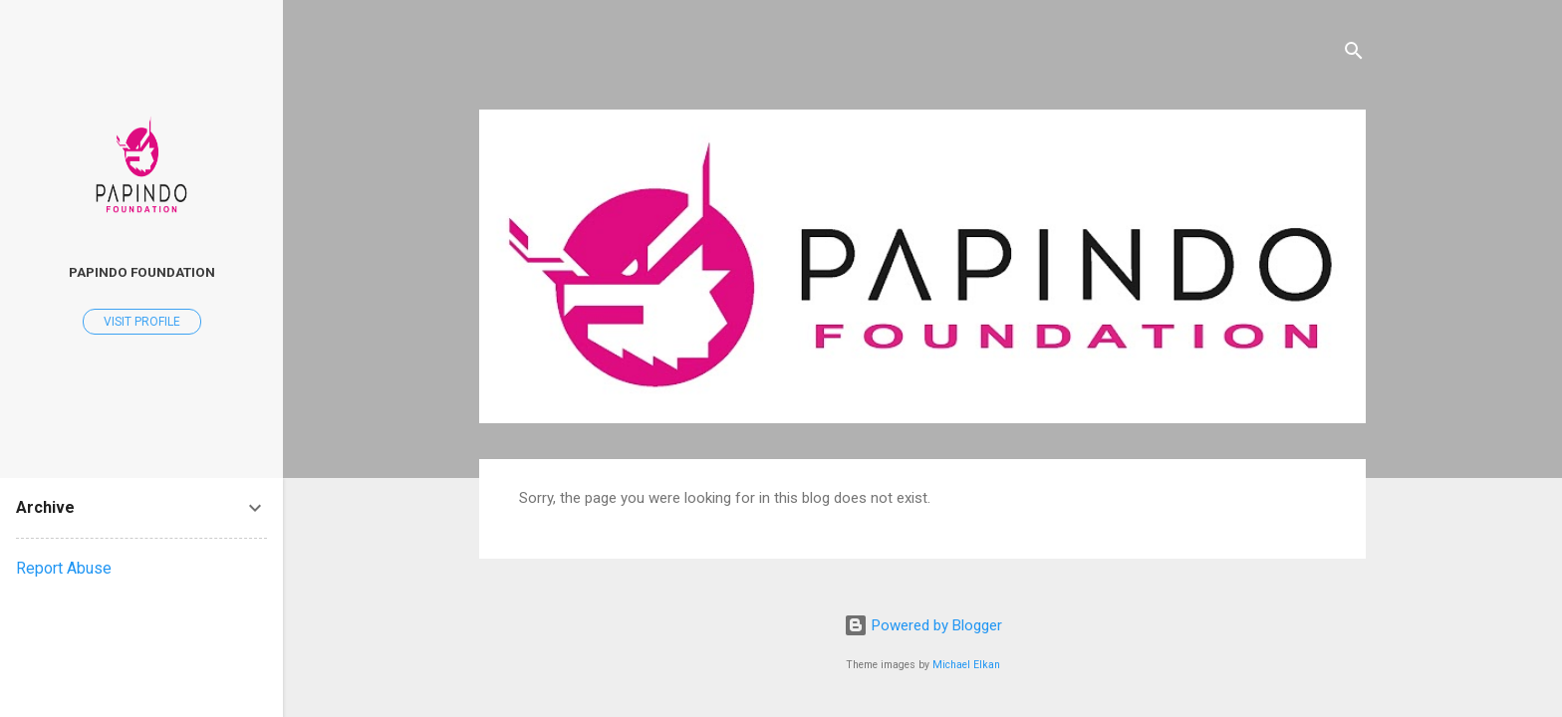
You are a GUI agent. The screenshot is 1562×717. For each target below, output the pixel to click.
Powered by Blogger (923, 625)
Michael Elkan (966, 664)
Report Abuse (64, 568)
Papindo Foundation (142, 272)
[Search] (1354, 54)
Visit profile (142, 322)
